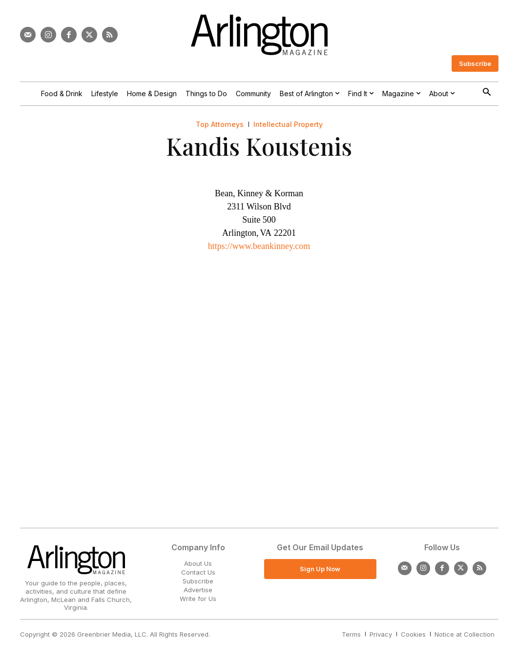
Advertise (198, 590)
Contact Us (198, 572)
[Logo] (259, 35)
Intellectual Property (288, 124)
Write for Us (198, 598)
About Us (198, 563)
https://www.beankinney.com (259, 246)
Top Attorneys (220, 124)
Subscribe (198, 581)
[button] (487, 93)
